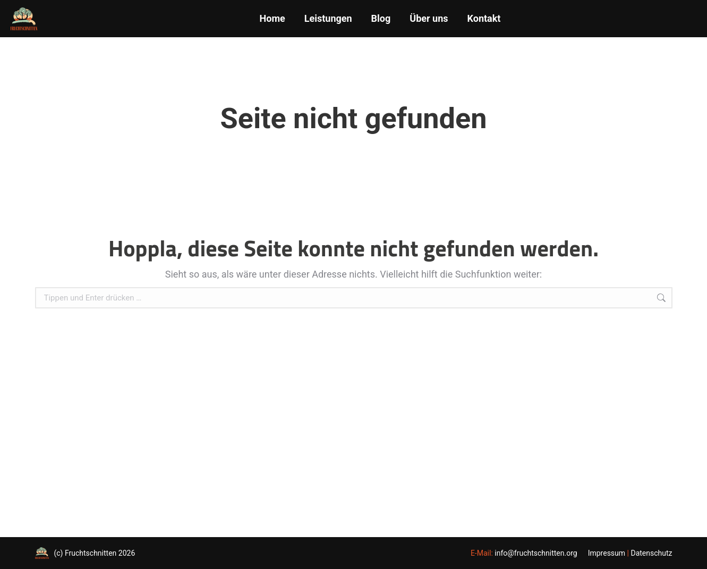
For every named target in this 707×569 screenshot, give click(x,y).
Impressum (606, 553)
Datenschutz (651, 553)
